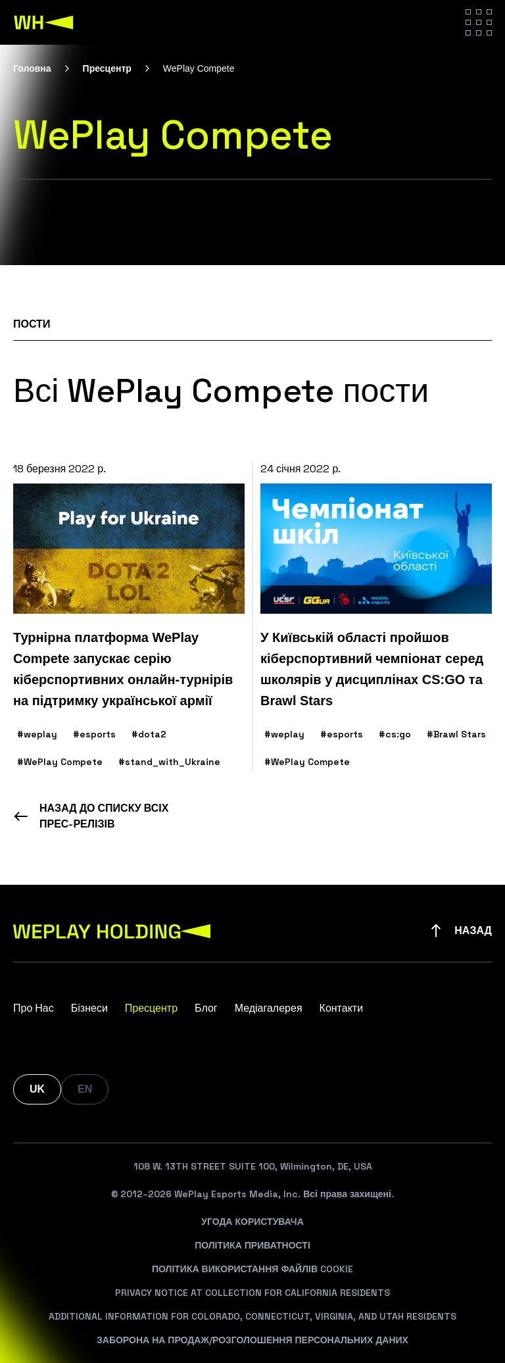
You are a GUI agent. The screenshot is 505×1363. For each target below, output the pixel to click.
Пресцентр (107, 68)
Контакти (342, 1008)
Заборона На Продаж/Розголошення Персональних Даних (252, 1340)
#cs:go (395, 734)
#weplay (37, 734)
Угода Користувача (252, 1221)
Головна (32, 68)
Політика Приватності (252, 1245)
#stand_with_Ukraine (169, 762)
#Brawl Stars (456, 734)
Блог (206, 1008)
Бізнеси (89, 1008)
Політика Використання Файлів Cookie (252, 1269)
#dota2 (149, 734)
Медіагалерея (268, 1008)
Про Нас (33, 1008)
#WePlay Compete (60, 762)
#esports (94, 734)
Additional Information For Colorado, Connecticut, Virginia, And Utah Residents (252, 1316)
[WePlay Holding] (44, 22)
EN (85, 1089)
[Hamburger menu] (479, 22)
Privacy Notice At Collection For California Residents (252, 1293)
